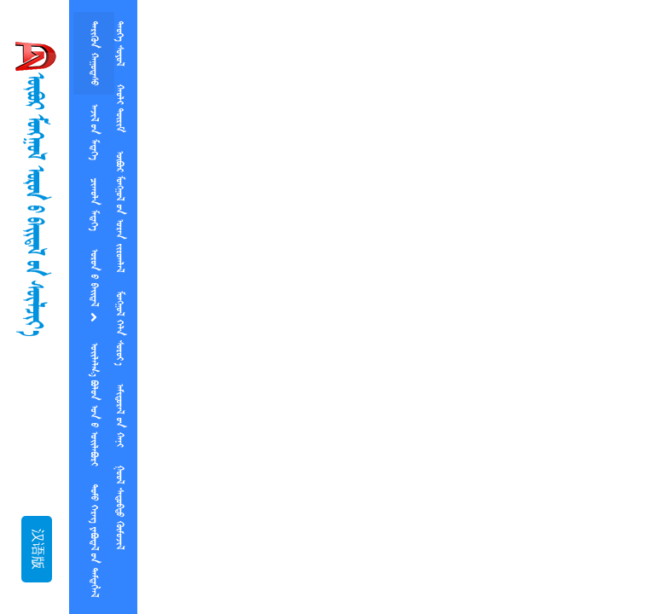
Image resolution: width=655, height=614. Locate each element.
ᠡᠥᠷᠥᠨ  (94, 286)
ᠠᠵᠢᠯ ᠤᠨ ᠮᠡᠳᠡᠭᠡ (94, 131)
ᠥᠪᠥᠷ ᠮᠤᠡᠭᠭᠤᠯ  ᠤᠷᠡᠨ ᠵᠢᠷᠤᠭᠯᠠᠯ (119, 211)
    (94, 404)
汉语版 (37, 549)
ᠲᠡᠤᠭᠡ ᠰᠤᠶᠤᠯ (119, 43)
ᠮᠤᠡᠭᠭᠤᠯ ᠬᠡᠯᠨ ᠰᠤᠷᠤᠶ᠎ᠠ (119, 328)
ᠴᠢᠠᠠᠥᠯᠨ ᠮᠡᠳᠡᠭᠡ (94, 204)
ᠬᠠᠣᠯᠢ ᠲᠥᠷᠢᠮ (119, 108)
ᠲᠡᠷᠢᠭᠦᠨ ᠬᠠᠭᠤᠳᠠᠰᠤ (94, 53)
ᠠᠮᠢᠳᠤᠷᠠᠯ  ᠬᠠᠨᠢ (119, 415)
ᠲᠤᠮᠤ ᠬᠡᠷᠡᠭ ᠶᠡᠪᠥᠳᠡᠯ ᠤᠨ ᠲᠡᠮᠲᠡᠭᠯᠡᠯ (94, 540)
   (119, 507)
